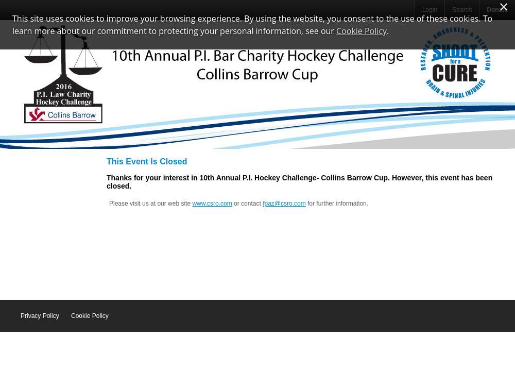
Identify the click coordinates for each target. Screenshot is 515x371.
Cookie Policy (90, 315)
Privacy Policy (40, 315)
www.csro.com (212, 203)
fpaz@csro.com (284, 203)
